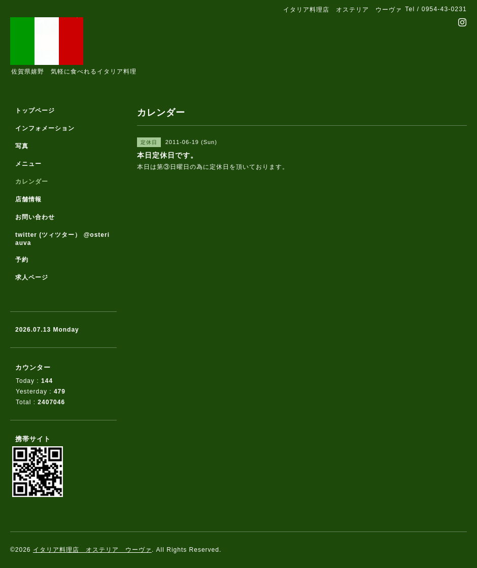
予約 (21, 259)
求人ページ (31, 277)
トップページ (35, 110)
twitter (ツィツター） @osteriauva (62, 238)
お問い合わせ (35, 217)
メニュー (28, 163)
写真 (21, 146)
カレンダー (31, 181)
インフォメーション (45, 128)
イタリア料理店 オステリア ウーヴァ (92, 549)
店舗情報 (28, 199)
